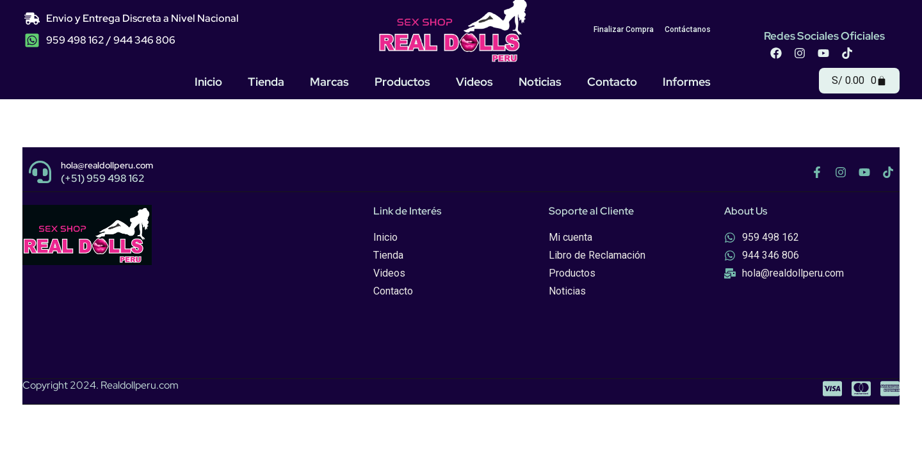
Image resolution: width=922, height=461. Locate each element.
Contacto (612, 81)
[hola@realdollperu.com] (40, 172)
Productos (402, 81)
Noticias (540, 81)
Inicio (208, 81)
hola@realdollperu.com (107, 165)
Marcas (329, 81)
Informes (687, 81)
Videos (474, 81)
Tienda (266, 81)
